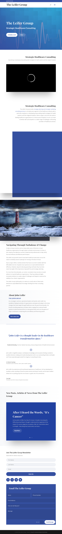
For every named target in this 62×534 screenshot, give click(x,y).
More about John (14, 316)
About (21, 34)
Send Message (49, 522)
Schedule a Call (12, 34)
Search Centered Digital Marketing (39, 532)
